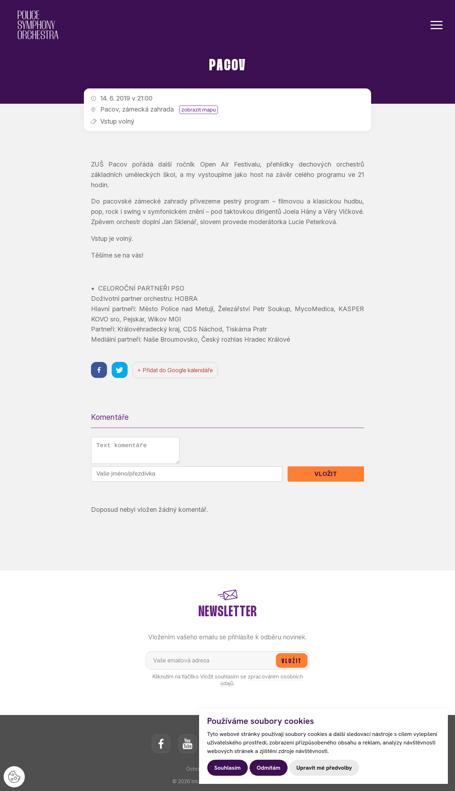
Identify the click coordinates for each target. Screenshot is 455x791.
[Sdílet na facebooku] (99, 370)
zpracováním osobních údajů (261, 680)
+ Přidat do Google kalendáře (175, 370)
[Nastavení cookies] (14, 776)
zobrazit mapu (198, 109)
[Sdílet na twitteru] (120, 370)
